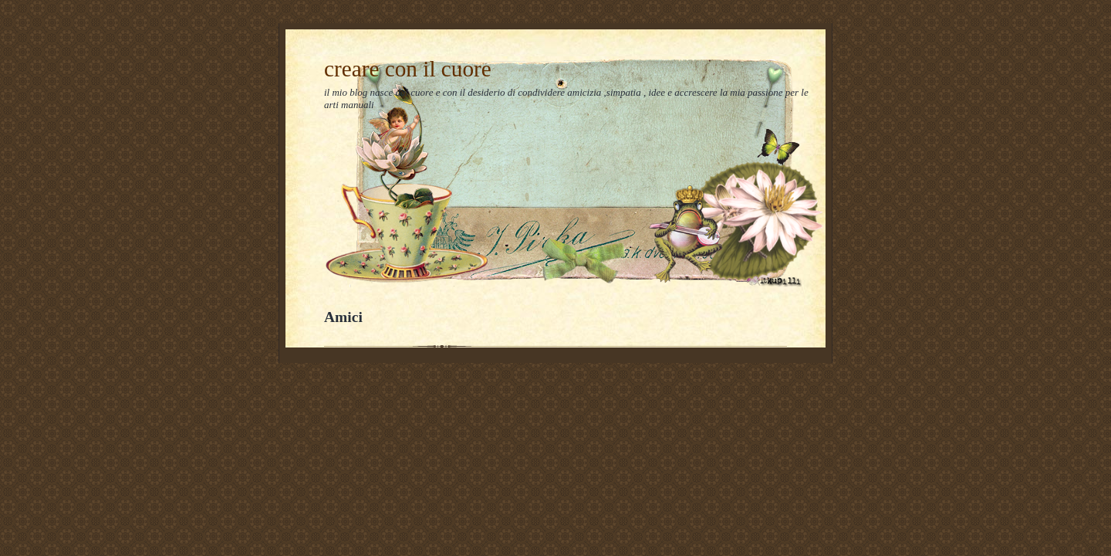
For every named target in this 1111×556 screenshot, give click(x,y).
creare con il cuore (407, 68)
